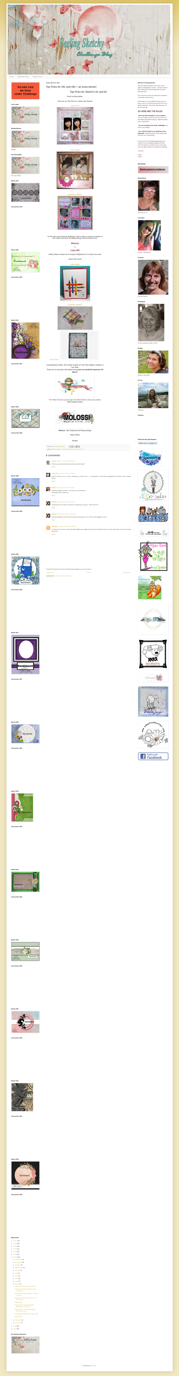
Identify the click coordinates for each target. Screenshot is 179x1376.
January (18, 1322)
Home (11, 76)
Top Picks (80, 449)
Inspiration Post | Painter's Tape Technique (25, 1289)
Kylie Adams (75, 264)
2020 (15, 1241)
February (18, 1320)
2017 (15, 1249)
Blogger (93, 1365)
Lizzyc (54, 461)
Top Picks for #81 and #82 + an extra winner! (27, 1294)
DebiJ (53, 487)
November (18, 1262)
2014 (15, 1257)
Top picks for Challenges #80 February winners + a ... (24, 1305)
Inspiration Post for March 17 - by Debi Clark (26, 1298)
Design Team (37, 76)
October (18, 1265)
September (19, 1267)
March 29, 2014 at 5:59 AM (67, 526)
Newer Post (50, 572)
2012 (15, 1329)
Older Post (126, 572)
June (16, 1276)
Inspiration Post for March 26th (25, 1286)
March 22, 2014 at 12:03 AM (65, 487)
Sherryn (54, 502)
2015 (15, 1254)
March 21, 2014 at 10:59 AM (65, 461)
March (17, 1284)
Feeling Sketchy (56, 449)
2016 (15, 1251)
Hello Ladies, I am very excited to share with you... (25, 1310)
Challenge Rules (23, 76)
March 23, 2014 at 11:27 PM (66, 514)
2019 (15, 1243)
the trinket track (72, 449)
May (16, 1278)
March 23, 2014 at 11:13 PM (66, 502)
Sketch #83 (18, 1316)
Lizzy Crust (75, 106)
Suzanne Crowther (75, 194)
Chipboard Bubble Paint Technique (26, 1314)
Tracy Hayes (75, 150)
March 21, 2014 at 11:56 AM (67, 473)
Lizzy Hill (55, 473)
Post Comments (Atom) (63, 576)
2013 (15, 1326)
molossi (64, 449)
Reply (53, 467)
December (18, 1259)
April (16, 1281)
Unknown (55, 526)
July (16, 1273)
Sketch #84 (18, 1302)
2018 (15, 1246)
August (17, 1270)
